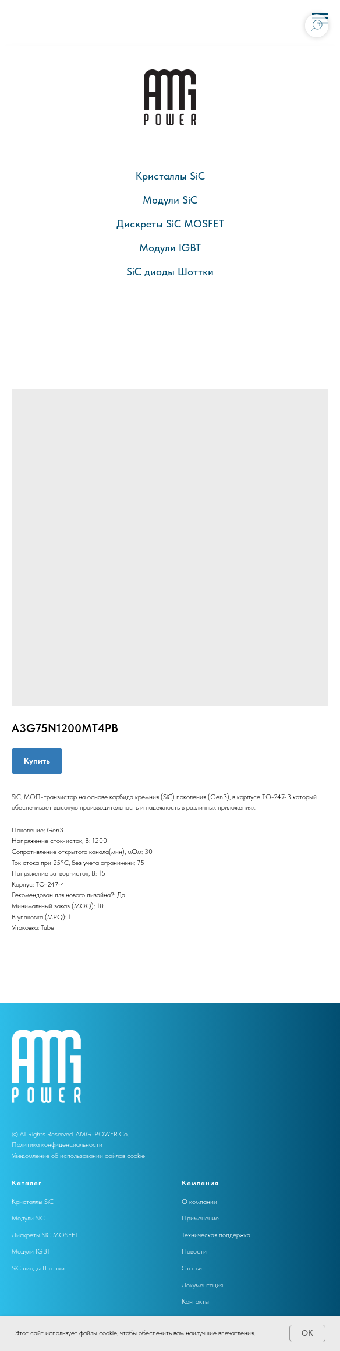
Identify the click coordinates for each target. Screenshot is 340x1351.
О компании (199, 1202)
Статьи (192, 1268)
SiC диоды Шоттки (170, 271)
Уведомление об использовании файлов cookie (78, 1156)
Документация (202, 1285)
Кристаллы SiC (170, 176)
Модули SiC (170, 200)
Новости (194, 1251)
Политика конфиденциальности (57, 1144)
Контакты (195, 1301)
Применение (200, 1218)
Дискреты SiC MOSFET (170, 224)
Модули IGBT (170, 248)
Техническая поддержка (216, 1235)
